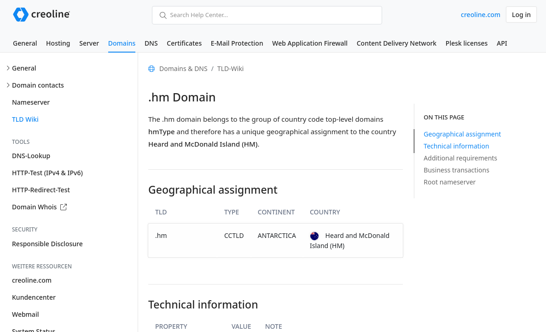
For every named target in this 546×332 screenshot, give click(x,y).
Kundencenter (34, 297)
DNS (151, 43)
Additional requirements (460, 158)
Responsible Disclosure (47, 243)
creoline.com (480, 14)
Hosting (58, 43)
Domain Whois (39, 206)
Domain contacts (38, 85)
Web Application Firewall (310, 43)
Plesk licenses (467, 43)
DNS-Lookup (31, 155)
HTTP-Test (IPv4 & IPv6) (47, 172)
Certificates (184, 43)
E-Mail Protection (237, 43)
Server (89, 43)
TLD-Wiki (230, 68)
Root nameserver (450, 182)
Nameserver (31, 102)
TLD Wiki (25, 119)
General (25, 43)
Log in (521, 14)
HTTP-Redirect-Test (41, 189)
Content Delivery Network (396, 43)
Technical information (456, 146)
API (502, 43)
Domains (121, 43)
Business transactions (456, 170)
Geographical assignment (462, 134)
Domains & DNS (183, 68)
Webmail (25, 314)
